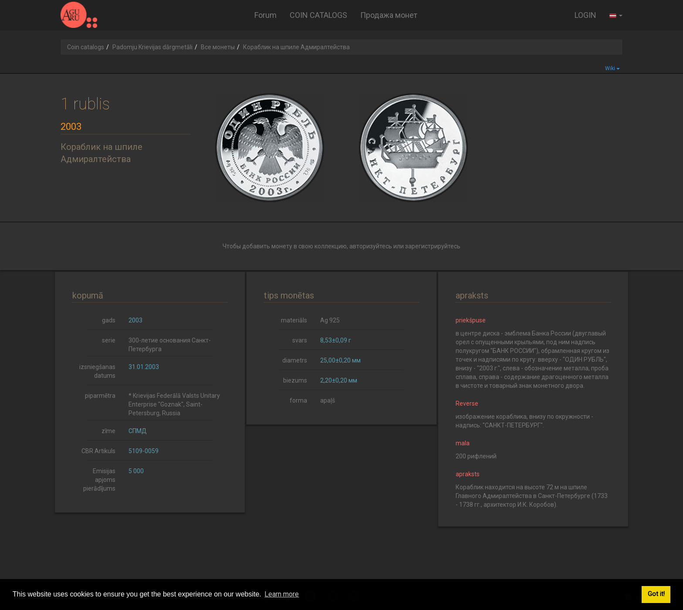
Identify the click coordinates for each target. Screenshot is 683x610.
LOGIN (585, 15)
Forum (265, 15)
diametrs (294, 360)
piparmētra (100, 395)
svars (299, 340)
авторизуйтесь (370, 246)
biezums (295, 380)
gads (108, 320)
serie (108, 340)
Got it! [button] (656, 594)
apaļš (327, 400)
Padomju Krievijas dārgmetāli (152, 47)
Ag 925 (330, 320)
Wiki (612, 68)
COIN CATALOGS (318, 15)
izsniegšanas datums (97, 371)
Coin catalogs (85, 47)
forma (298, 400)
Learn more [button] (281, 594)
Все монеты (218, 47)
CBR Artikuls (98, 450)
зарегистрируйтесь (432, 246)
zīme (108, 430)
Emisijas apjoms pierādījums (99, 480)
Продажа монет (388, 15)
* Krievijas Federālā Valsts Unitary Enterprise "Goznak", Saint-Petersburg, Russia (174, 404)
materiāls (294, 320)
